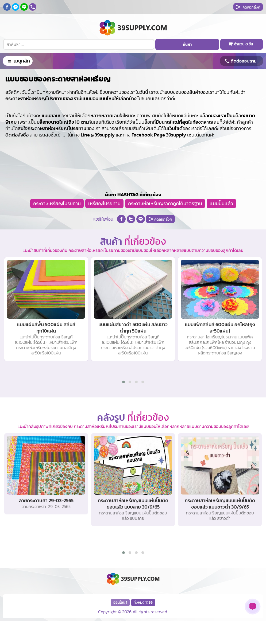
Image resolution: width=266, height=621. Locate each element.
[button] (123, 382)
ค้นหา (187, 44)
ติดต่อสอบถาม (244, 61)
